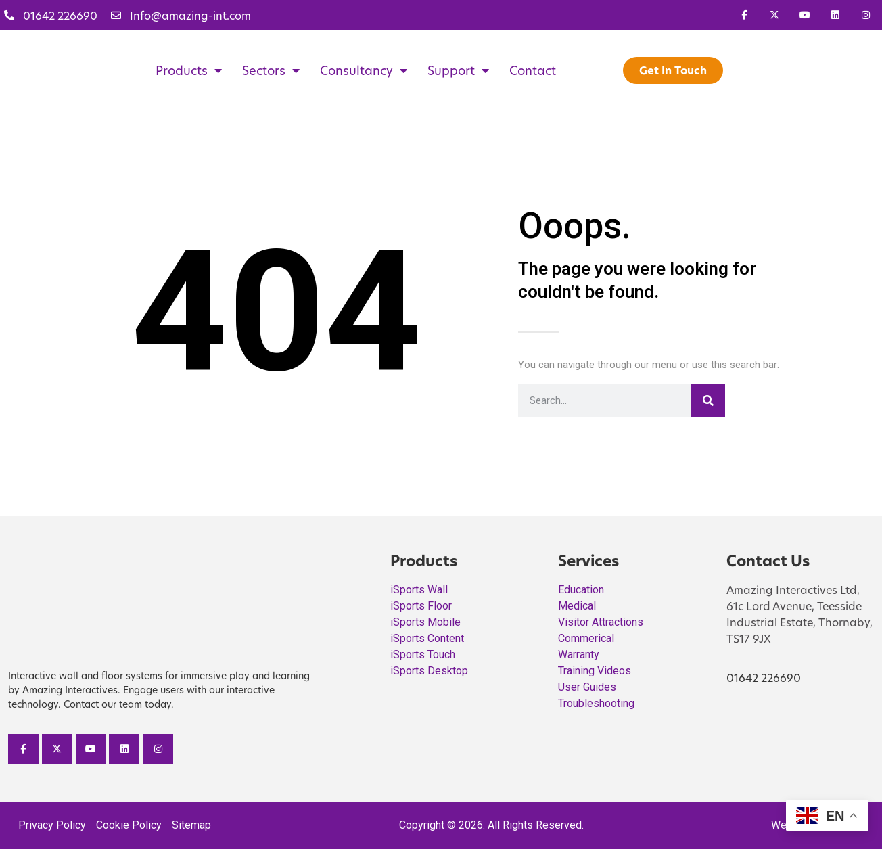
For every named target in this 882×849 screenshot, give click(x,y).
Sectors (271, 70)
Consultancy (363, 70)
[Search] (708, 400)
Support (458, 70)
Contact (532, 70)
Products (189, 70)
